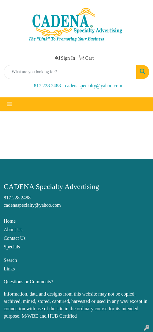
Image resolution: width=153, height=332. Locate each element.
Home (10, 221)
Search (10, 260)
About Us (13, 229)
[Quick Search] (70, 72)
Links (9, 268)
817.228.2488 (47, 85)
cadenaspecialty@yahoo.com (93, 85)
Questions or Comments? (28, 281)
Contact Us (15, 238)
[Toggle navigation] (9, 104)
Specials (12, 246)
